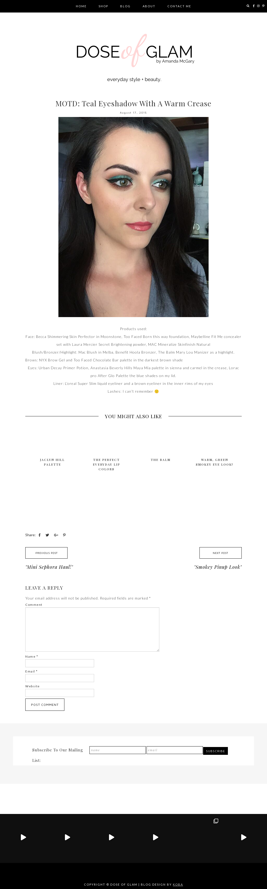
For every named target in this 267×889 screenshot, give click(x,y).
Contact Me (179, 6)
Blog (125, 6)
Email (31, 671)
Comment (34, 605)
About (149, 6)
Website (32, 686)
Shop (103, 6)
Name (31, 656)
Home (81, 6)
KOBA (178, 884)
